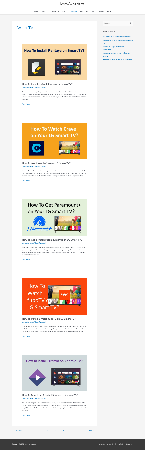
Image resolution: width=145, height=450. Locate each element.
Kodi (87, 12)
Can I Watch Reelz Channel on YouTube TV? (117, 37)
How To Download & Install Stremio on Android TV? (52, 395)
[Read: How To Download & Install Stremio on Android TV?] (54, 373)
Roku (81, 12)
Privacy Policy (119, 444)
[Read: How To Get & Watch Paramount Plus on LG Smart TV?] (54, 218)
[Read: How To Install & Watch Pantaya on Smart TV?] (54, 62)
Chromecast (55, 12)
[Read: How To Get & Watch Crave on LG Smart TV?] (54, 141)
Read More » (26, 104)
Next (91, 431)
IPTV (94, 12)
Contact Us (109, 444)
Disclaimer (129, 444)
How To (101, 12)
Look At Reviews (72, 4)
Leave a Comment (28, 88)
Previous (18, 431)
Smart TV (74, 12)
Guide (109, 12)
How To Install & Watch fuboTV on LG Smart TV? (50, 319)
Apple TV (44, 12)
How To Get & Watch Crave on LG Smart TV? (47, 163)
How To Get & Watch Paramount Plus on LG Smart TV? (53, 240)
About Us (100, 444)
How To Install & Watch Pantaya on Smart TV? (49, 84)
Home (36, 12)
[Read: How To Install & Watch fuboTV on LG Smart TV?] (54, 297)
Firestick (65, 12)
